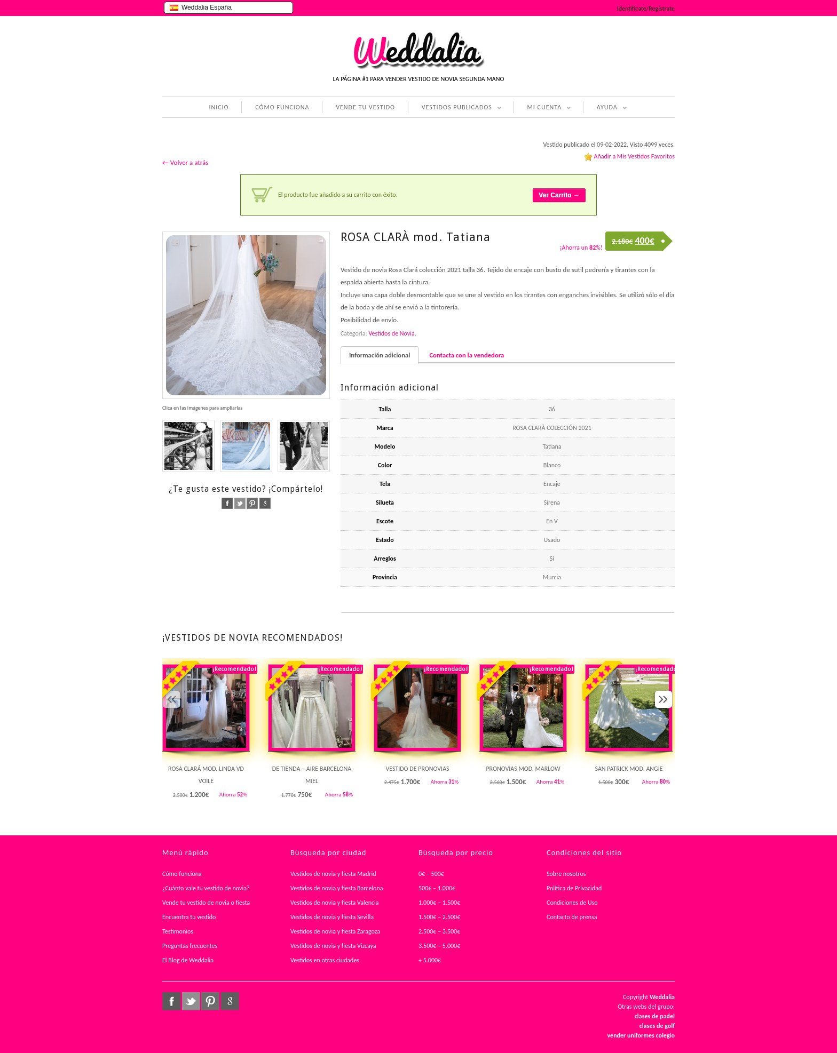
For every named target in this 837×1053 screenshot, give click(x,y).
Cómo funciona (182, 874)
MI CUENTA (543, 108)
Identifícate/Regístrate (646, 8)
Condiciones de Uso (572, 902)
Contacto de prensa (572, 917)
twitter (240, 503)
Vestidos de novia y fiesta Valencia (334, 902)
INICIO (218, 107)
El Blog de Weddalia (188, 960)
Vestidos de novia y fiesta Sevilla (332, 917)
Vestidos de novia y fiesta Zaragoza (335, 931)
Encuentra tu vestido (189, 917)
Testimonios (177, 931)
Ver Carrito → (559, 195)
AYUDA (605, 108)
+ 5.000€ (429, 960)
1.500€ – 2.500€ (439, 917)
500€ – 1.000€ (436, 888)
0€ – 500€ (431, 874)
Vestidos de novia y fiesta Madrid (333, 874)
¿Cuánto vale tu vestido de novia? (206, 888)
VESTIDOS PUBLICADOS (455, 108)
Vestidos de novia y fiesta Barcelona (336, 888)
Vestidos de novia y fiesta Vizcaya (333, 946)
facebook (227, 503)
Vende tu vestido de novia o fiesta (206, 902)
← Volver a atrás (185, 162)
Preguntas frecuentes (189, 946)
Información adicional (379, 355)
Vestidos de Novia (391, 333)
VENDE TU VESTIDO (365, 107)
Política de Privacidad (574, 888)
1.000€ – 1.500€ (439, 902)
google (265, 503)
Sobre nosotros (566, 874)
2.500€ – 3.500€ (439, 931)
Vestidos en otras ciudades (324, 960)
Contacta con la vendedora (466, 355)
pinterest (252, 503)
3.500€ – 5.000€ (439, 946)
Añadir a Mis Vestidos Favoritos (634, 156)
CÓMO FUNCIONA (282, 107)
